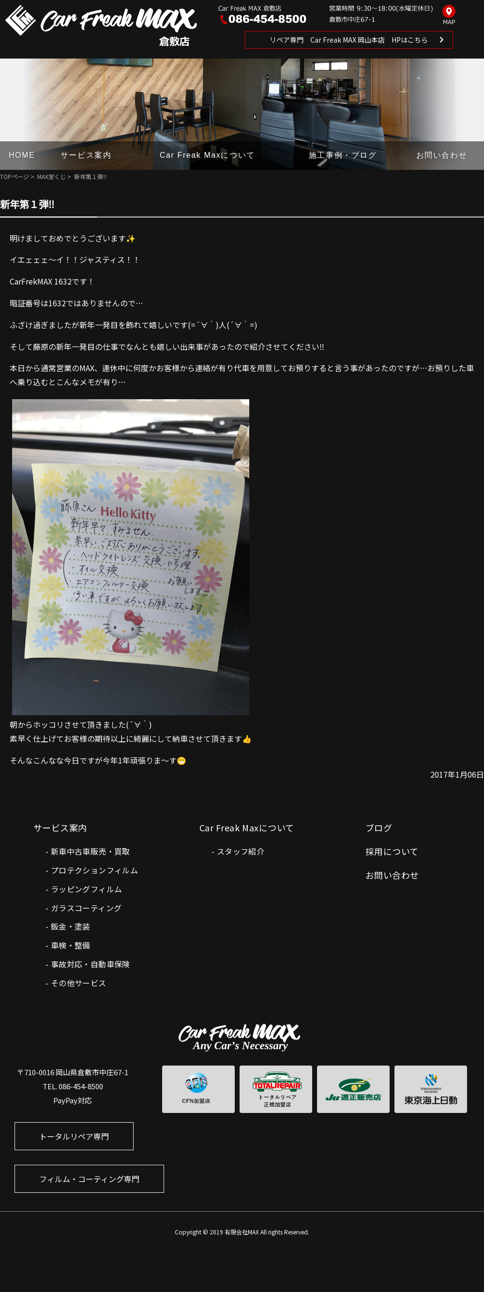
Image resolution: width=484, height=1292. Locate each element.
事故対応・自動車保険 (90, 964)
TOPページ (14, 176)
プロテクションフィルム (94, 870)
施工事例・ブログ (343, 155)
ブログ (378, 827)
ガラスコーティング (86, 908)
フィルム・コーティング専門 (89, 1179)
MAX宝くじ (51, 176)
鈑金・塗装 (71, 926)
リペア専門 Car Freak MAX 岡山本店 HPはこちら (349, 40)
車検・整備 (71, 945)
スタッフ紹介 (240, 851)
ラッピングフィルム (86, 889)
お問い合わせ (442, 155)
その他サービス (78, 983)
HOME (22, 155)
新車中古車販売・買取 (90, 851)
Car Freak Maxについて (207, 155)
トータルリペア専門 (74, 1136)
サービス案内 (86, 155)
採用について (392, 851)
